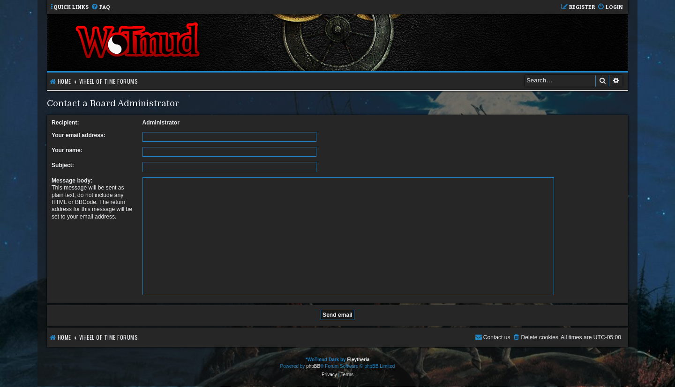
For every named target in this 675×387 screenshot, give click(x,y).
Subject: (63, 165)
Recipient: (65, 122)
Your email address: (78, 135)
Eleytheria (358, 359)
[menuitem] (100, 7)
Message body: (72, 180)
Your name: (67, 150)
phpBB (313, 366)
